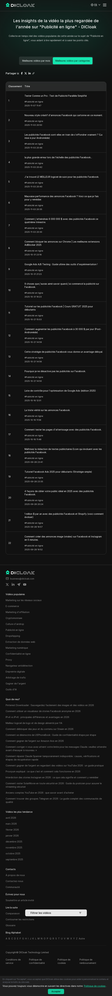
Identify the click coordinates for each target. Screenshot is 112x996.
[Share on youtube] (24, 584)
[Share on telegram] (18, 584)
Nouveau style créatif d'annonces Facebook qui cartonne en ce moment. (64, 115)
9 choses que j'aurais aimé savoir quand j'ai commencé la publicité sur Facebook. (62, 285)
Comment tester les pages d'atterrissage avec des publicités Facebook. (63, 429)
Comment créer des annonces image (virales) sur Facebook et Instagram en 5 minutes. (63, 538)
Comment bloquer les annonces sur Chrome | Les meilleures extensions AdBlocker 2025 (62, 243)
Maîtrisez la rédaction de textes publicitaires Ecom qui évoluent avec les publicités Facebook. (63, 451)
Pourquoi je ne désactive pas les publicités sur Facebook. (55, 371)
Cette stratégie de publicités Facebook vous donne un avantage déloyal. (64, 351)
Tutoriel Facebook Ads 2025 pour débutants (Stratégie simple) (58, 471)
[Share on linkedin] (13, 584)
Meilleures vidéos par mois (36, 60)
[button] (96, 4)
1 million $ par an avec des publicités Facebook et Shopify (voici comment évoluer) (64, 515)
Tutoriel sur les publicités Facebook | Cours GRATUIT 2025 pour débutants (59, 308)
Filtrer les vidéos (56, 912)
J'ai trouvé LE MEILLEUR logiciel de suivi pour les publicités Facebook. (62, 176)
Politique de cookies (64, 961)
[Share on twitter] (7, 584)
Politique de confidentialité (37, 961)
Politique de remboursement (88, 961)
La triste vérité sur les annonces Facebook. (47, 410)
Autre (82, 938)
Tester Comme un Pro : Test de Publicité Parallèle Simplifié (56, 95)
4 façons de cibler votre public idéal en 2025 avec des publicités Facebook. (59, 493)
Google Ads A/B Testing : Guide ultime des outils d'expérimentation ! (61, 264)
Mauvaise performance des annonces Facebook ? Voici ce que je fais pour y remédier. (62, 198)
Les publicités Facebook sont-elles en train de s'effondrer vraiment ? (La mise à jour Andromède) (63, 136)
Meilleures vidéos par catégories (72, 60)
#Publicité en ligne (34, 101)
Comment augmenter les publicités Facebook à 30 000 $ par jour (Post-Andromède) (63, 331)
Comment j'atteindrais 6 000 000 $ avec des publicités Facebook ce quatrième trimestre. (61, 221)
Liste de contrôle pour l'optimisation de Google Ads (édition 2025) (60, 390)
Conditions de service (13, 961)
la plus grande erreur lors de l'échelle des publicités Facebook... (58, 157)
